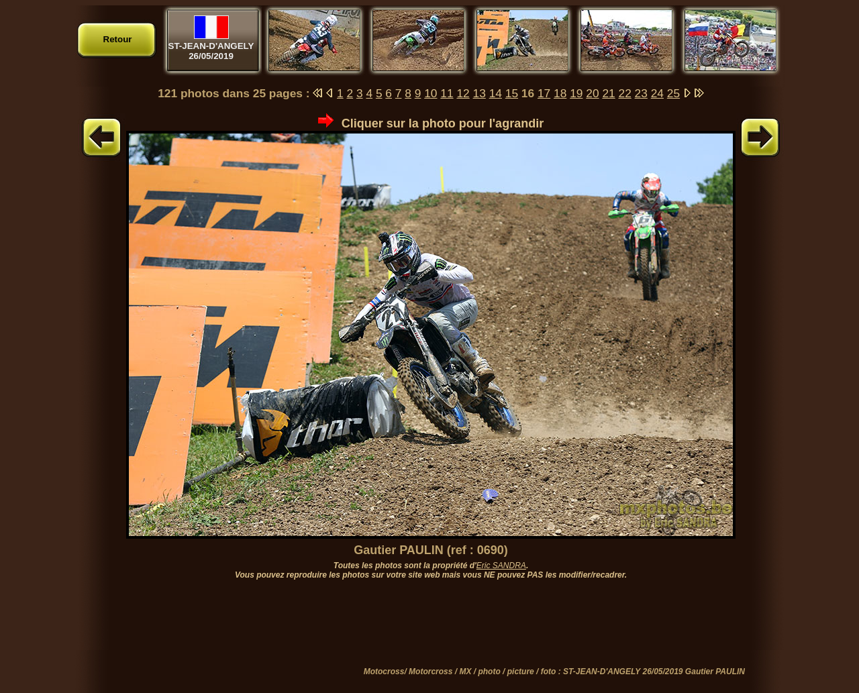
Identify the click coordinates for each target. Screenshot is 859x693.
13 (479, 93)
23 (641, 93)
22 (625, 93)
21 (608, 93)
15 (511, 93)
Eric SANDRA (501, 565)
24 (657, 93)
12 (462, 93)
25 (673, 93)
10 (430, 93)
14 (495, 93)
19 (576, 93)
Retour (117, 39)
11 (446, 93)
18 (560, 93)
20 (592, 93)
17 (544, 93)
